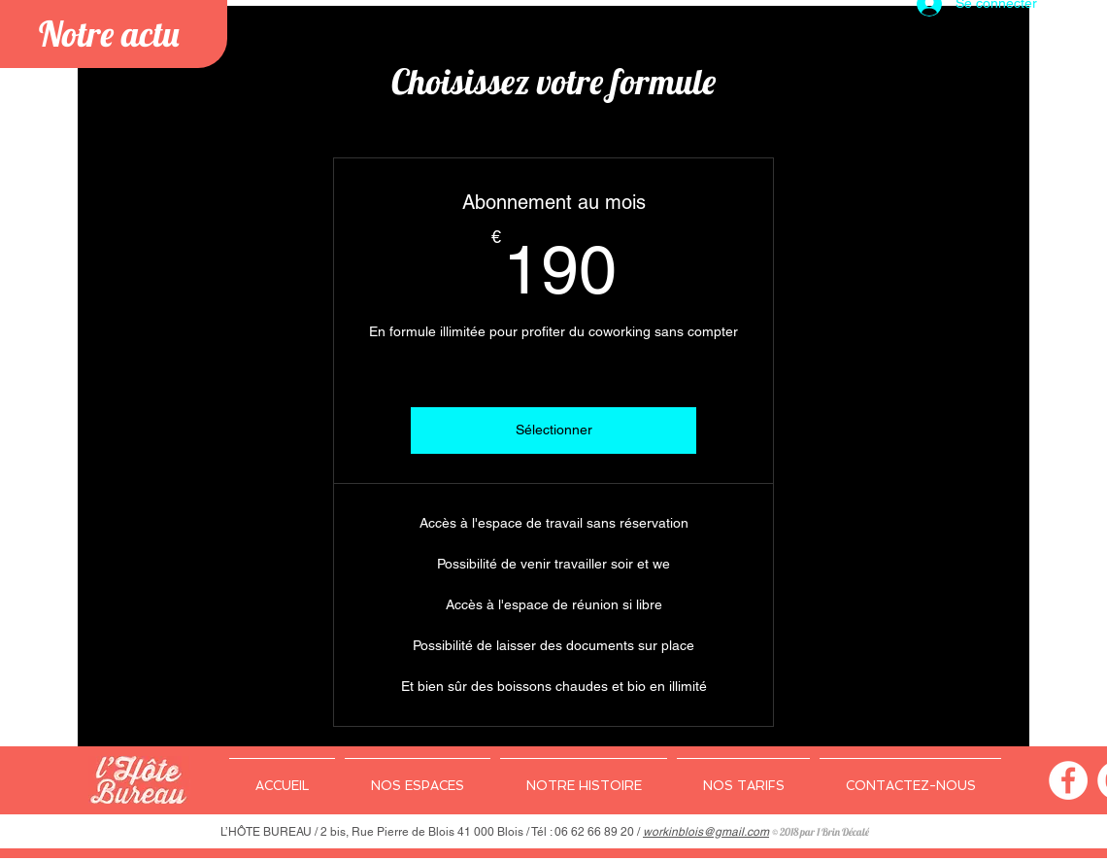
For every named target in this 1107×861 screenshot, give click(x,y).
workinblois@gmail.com (706, 832)
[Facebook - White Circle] (1068, 780)
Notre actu (109, 33)
